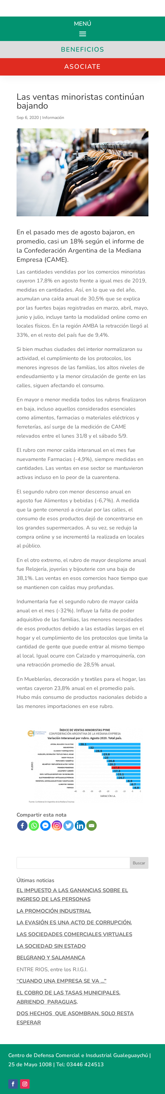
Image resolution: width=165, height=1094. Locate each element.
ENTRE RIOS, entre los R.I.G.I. (52, 969)
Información (53, 117)
